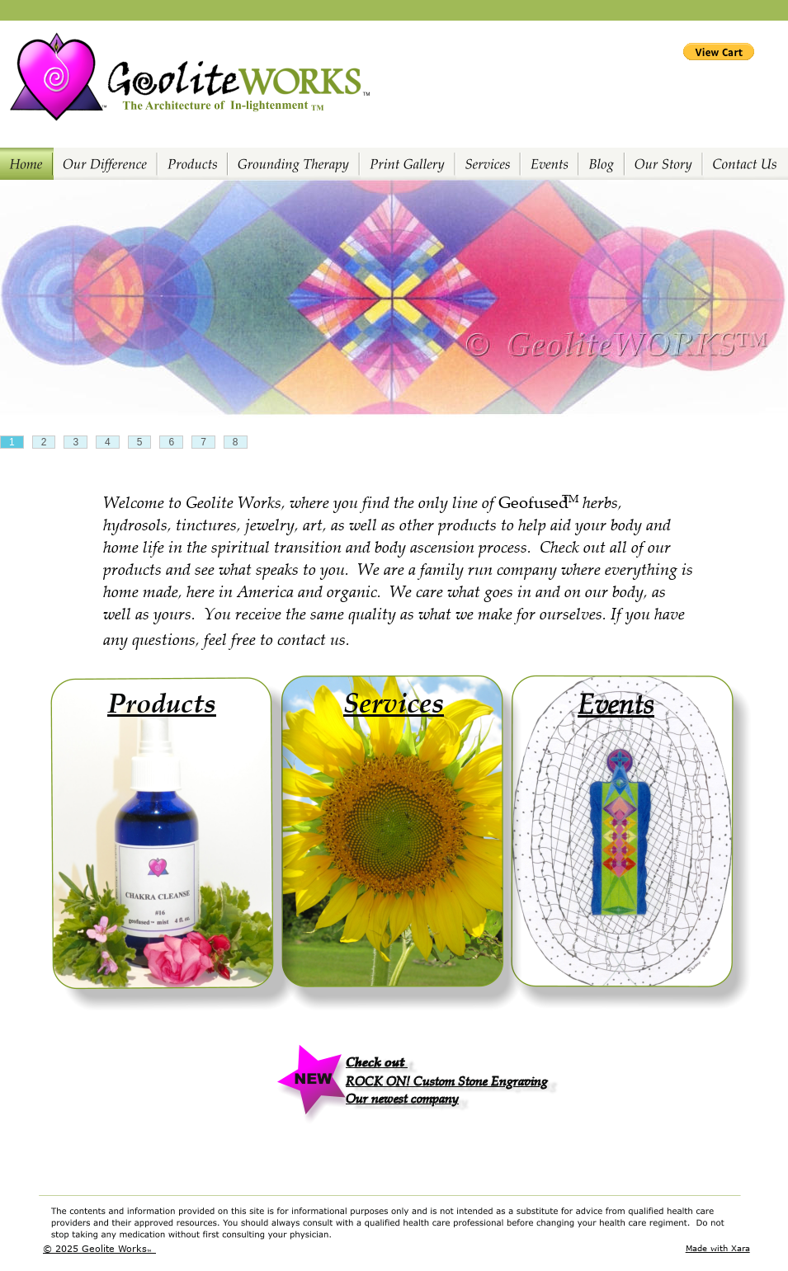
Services (393, 701)
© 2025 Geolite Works (95, 1248)
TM (149, 1251)
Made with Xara (718, 1248)
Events (616, 702)
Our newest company (402, 1097)
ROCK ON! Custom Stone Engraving (447, 1080)
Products (161, 702)
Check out (377, 1061)
